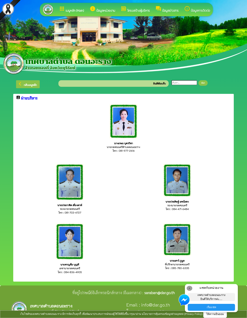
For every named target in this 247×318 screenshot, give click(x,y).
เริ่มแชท (211, 307)
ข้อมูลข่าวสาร (167, 9)
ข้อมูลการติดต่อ (197, 9)
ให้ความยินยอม (215, 314)
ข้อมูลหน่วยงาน (102, 9)
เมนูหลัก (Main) (71, 9)
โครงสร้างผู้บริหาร (135, 9)
